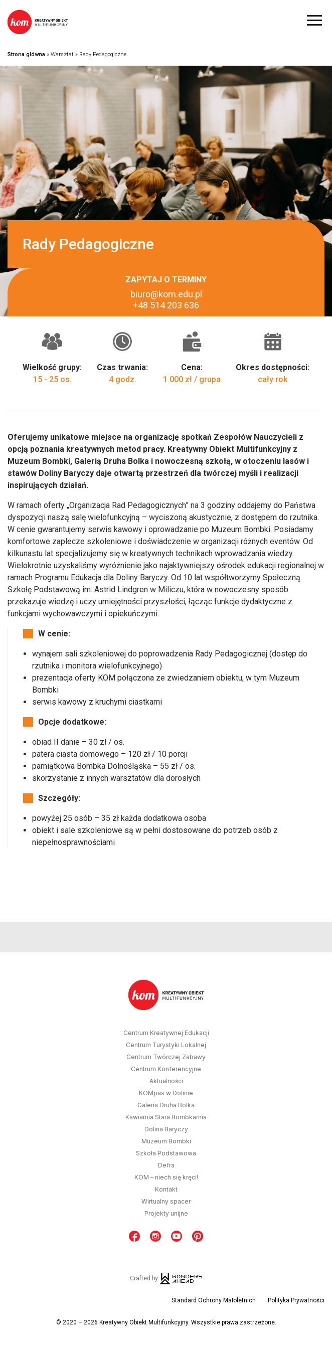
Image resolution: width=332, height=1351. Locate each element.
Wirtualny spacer (166, 1202)
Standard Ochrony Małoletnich (214, 1300)
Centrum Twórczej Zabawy (166, 1057)
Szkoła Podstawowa (166, 1153)
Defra (166, 1165)
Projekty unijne (166, 1214)
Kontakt (166, 1190)
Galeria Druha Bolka (166, 1105)
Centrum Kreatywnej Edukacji (166, 1033)
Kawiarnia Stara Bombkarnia (166, 1117)
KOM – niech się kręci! (166, 1177)
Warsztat (62, 54)
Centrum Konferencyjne (166, 1069)
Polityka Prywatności (296, 1300)
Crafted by (166, 1278)
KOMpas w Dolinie (166, 1093)
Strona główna (26, 54)
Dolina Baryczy (166, 1129)
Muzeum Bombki (166, 1141)
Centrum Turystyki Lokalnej (166, 1045)
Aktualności (166, 1081)
